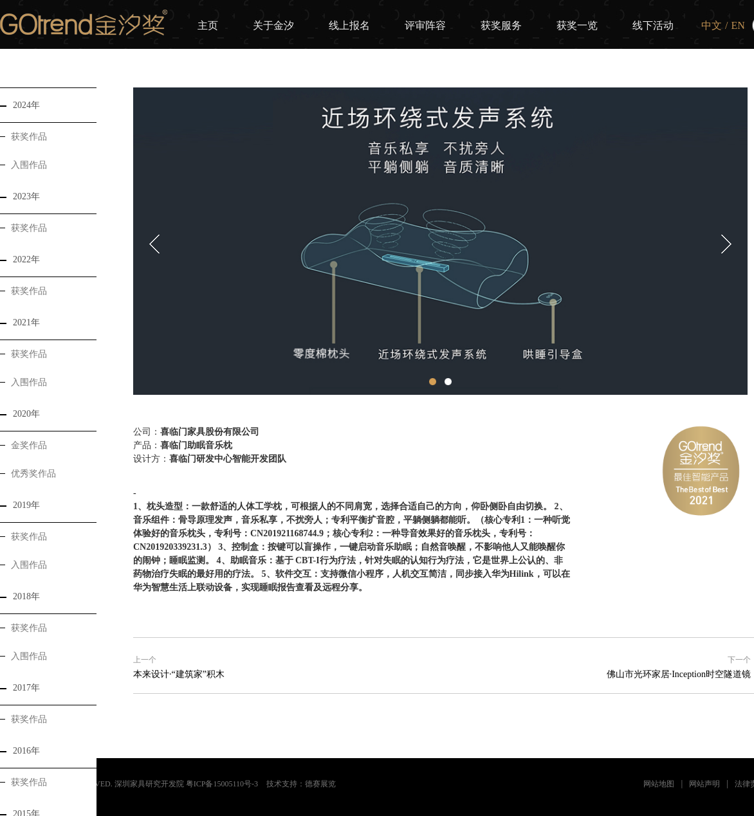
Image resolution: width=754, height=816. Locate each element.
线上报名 (349, 25)
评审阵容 (425, 25)
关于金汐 (273, 25)
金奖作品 (23, 445)
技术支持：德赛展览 (301, 783)
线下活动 (653, 25)
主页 (208, 25)
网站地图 (658, 783)
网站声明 (704, 783)
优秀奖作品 (28, 473)
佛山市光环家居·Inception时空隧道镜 (679, 674)
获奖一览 (577, 25)
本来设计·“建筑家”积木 (179, 674)
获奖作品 (23, 136)
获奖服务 (501, 25)
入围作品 (23, 165)
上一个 (144, 659)
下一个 (739, 659)
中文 (711, 25)
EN (737, 25)
